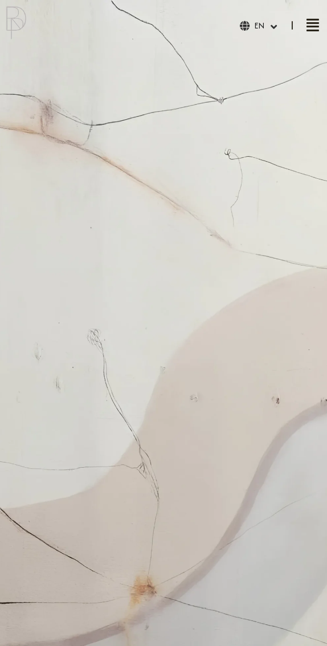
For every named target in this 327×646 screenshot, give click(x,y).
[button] (312, 25)
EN (259, 25)
